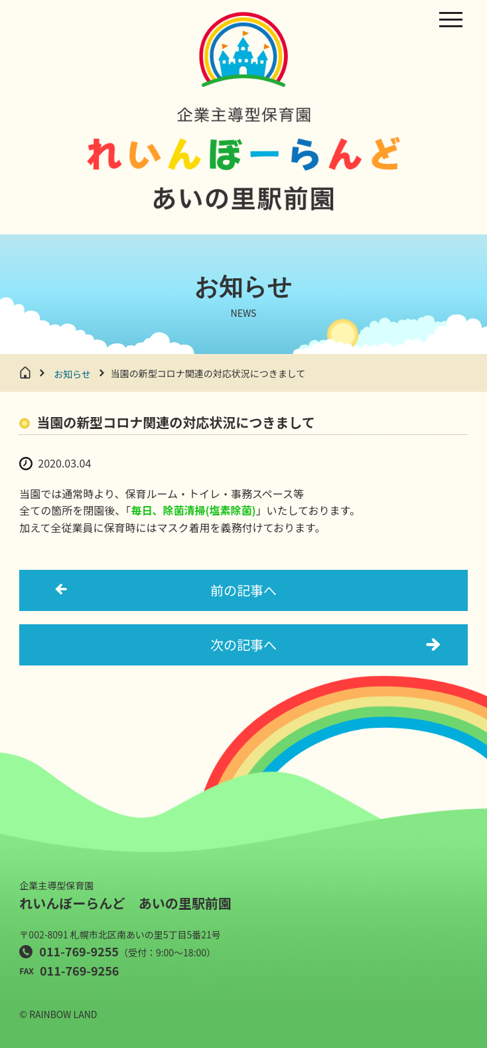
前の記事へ (243, 590)
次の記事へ (243, 644)
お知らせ (72, 374)
